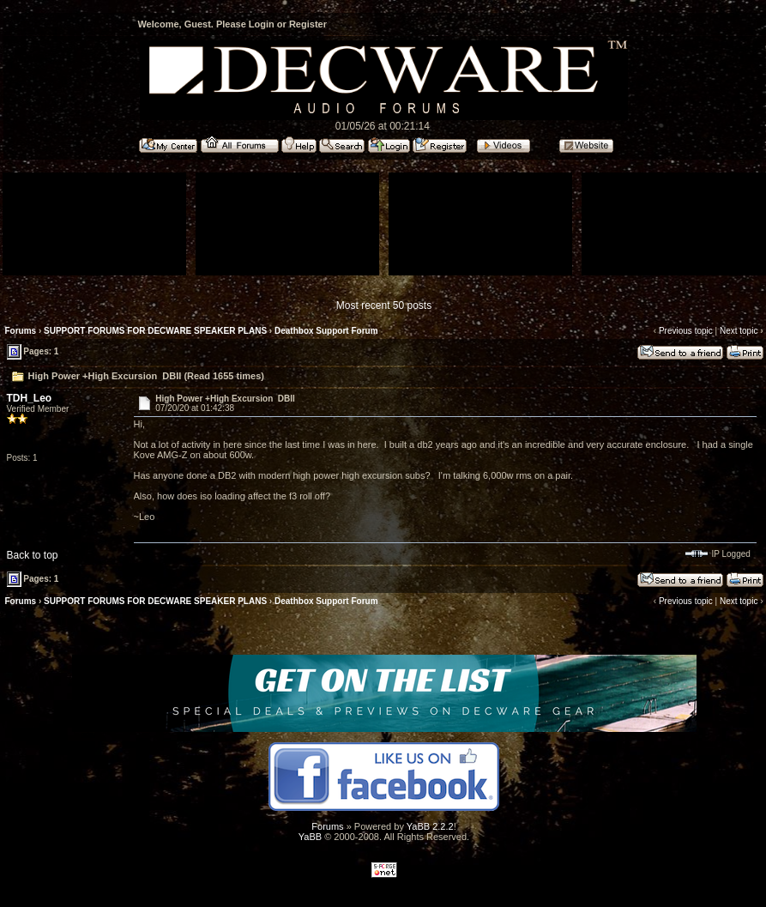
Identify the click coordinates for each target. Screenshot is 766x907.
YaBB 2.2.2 (430, 826)
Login (261, 24)
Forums (21, 331)
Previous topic (686, 331)
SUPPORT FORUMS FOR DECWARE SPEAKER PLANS (155, 331)
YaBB (310, 836)
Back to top (32, 555)
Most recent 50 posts (383, 305)
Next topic (738, 331)
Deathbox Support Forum (326, 331)
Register (308, 24)
